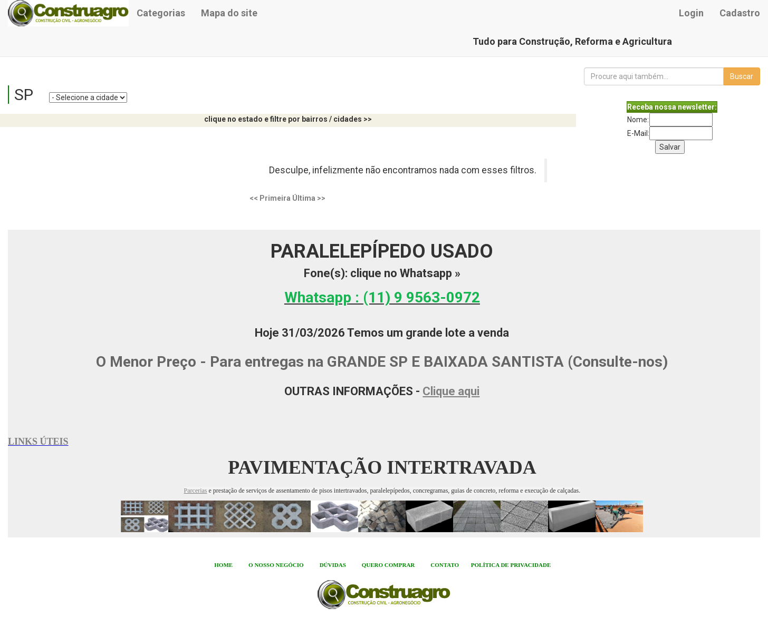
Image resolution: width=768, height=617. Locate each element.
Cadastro (739, 12)
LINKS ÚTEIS (38, 441)
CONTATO (444, 565)
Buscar (741, 76)
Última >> (308, 198)
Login (691, 12)
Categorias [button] (161, 12)
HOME (223, 565)
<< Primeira (270, 198)
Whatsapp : (382, 297)
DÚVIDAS (333, 565)
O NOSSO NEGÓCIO (276, 565)
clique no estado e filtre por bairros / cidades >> (288, 119)
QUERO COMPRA (386, 565)
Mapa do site (229, 12)
